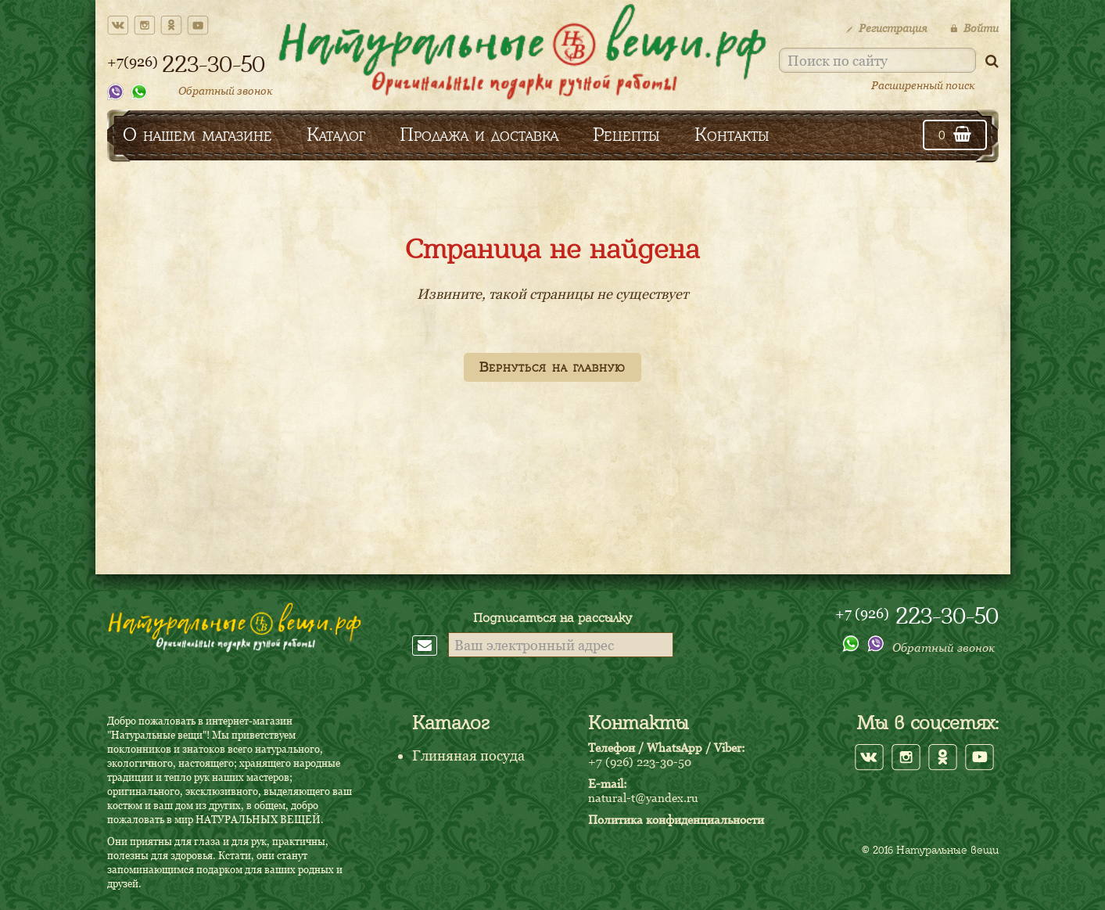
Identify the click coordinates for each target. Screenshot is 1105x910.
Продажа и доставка (479, 134)
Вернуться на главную (552, 367)
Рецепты (626, 134)
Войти (974, 27)
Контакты (732, 134)
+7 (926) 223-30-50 (639, 761)
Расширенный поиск (923, 85)
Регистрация (886, 27)
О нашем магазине (197, 134)
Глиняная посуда (468, 755)
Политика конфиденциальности (676, 819)
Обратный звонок (225, 90)
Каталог (336, 134)
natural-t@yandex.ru (643, 797)
